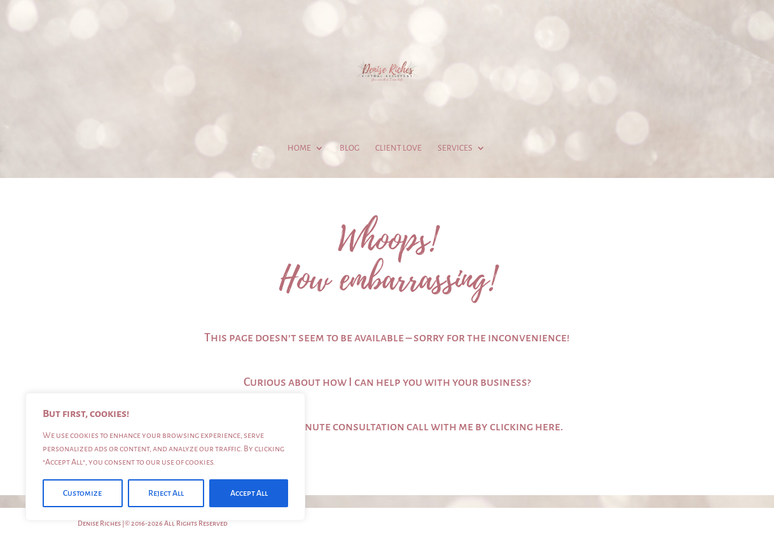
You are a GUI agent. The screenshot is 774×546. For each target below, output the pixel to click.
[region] (165, 457)
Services (455, 148)
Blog (349, 148)
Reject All (166, 493)
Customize (82, 493)
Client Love (398, 148)
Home (299, 148)
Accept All (249, 493)
